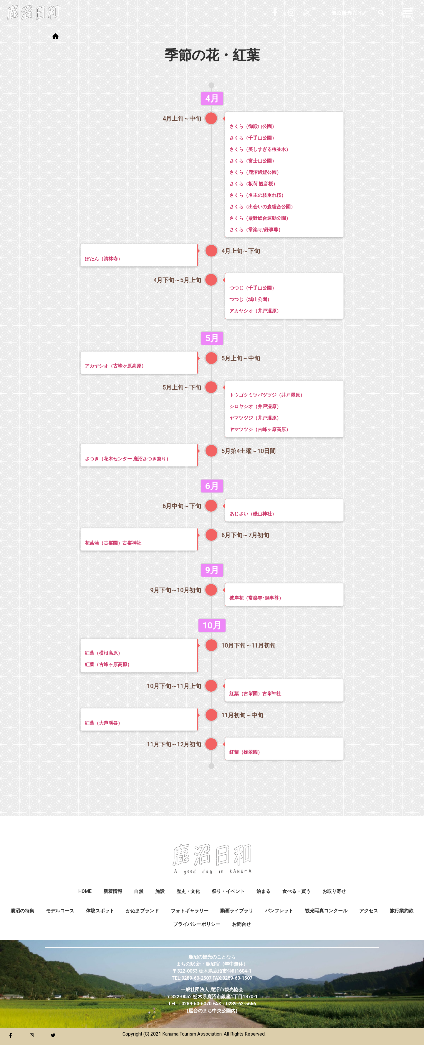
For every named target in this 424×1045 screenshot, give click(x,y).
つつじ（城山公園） (250, 299)
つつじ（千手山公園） (252, 288)
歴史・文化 (188, 891)
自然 (138, 891)
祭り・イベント (228, 891)
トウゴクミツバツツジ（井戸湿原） (267, 395)
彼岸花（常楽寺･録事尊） (256, 598)
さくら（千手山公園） (252, 138)
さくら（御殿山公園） (252, 126)
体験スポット (100, 910)
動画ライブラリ (236, 910)
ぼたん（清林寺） (103, 259)
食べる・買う (296, 891)
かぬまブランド (142, 910)
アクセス (368, 910)
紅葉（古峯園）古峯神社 (255, 693)
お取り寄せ (334, 891)
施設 (160, 891)
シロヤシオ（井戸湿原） (255, 406)
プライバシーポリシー (196, 924)
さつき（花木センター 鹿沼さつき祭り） (128, 459)
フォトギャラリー (189, 910)
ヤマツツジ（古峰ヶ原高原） (260, 429)
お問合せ (241, 924)
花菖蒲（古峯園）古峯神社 (113, 543)
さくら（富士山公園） (252, 161)
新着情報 (112, 891)
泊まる (263, 891)
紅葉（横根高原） (103, 653)
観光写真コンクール (326, 910)
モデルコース (60, 910)
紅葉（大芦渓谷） (103, 723)
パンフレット (279, 910)
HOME (85, 891)
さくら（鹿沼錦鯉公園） (255, 172)
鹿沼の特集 (22, 910)
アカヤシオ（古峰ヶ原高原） (115, 366)
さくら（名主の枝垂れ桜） (257, 195)
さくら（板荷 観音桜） (253, 184)
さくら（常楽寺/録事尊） (256, 229)
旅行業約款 (401, 910)
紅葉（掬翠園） (245, 752)
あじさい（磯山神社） (252, 514)
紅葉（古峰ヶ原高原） (108, 664)
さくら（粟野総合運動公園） (260, 218)
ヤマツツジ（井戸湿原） (255, 418)
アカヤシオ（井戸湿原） (255, 311)
